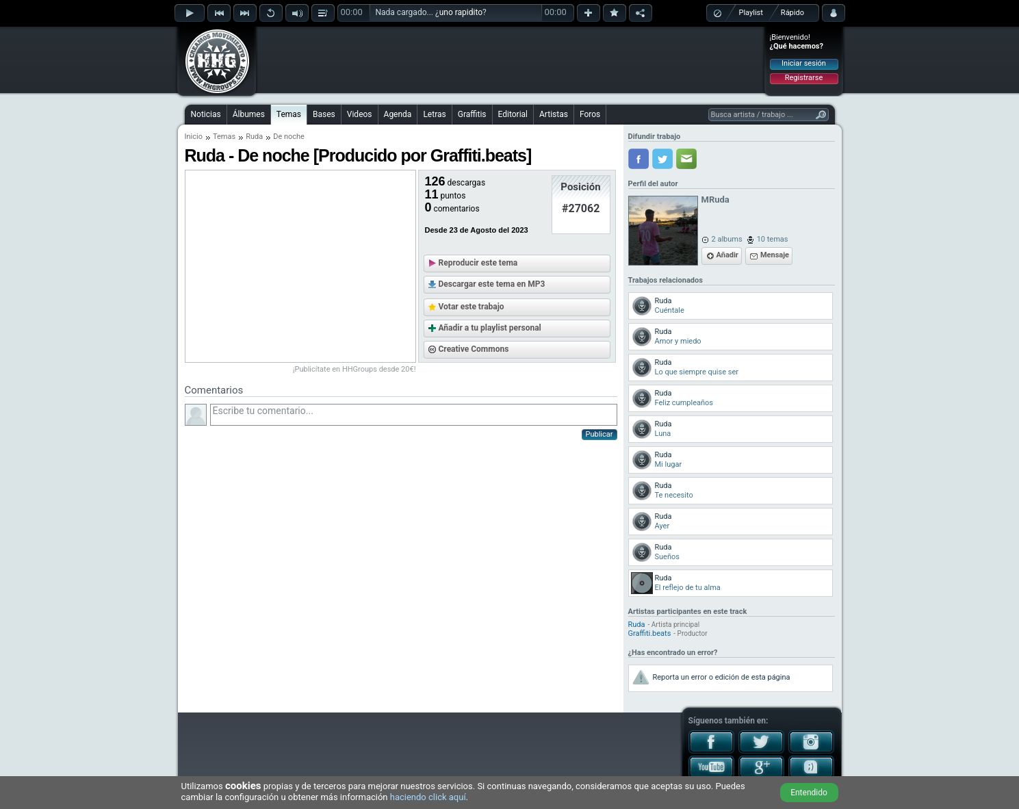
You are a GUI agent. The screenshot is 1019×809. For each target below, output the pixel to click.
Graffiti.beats (649, 633)
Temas (288, 114)
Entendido (808, 792)
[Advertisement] (510, 59)
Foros (590, 114)
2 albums (727, 239)
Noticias (206, 114)
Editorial (513, 114)
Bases (324, 114)
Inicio (194, 136)
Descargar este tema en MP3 (492, 284)
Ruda (254, 136)
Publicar (599, 434)
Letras (434, 114)
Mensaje (774, 255)
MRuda (715, 199)
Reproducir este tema (478, 263)
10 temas (772, 239)
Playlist (751, 12)
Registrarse (804, 77)
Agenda (398, 114)
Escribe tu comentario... (413, 415)
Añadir (727, 255)
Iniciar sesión (804, 63)
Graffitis (472, 114)
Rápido (792, 12)
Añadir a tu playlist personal (490, 328)
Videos (359, 114)
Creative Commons (474, 349)
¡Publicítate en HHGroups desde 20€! (354, 369)
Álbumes (249, 114)
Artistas (553, 114)
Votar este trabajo (471, 306)
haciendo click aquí (428, 797)
